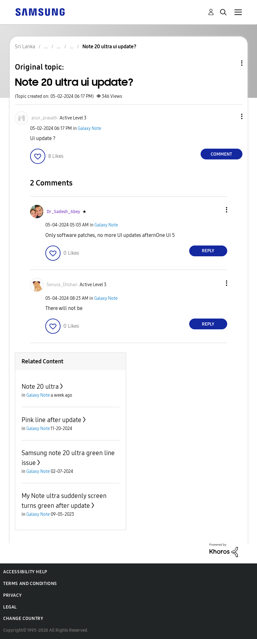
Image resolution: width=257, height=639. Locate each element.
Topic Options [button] (231, 63)
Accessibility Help (25, 572)
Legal (10, 607)
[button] (231, 116)
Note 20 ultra (40, 386)
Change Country (23, 618)
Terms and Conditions (30, 583)
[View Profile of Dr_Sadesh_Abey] (63, 211)
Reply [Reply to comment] (208, 250)
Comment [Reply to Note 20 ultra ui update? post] (221, 154)
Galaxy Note (89, 128)
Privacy (12, 595)
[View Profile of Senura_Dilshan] (62, 284)
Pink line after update (51, 420)
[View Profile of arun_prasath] (44, 118)
